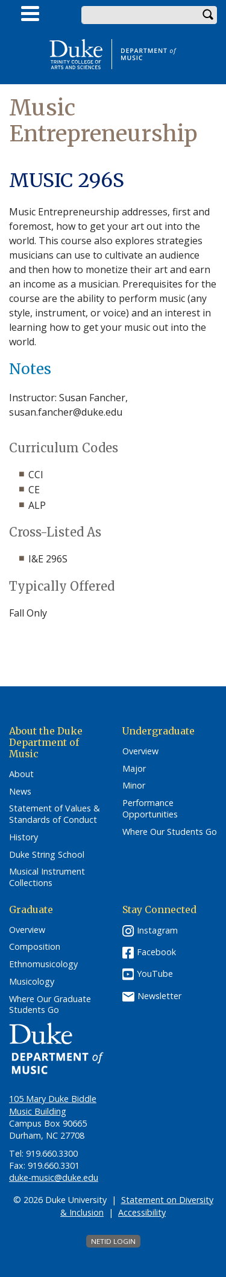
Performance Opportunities (150, 809)
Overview (140, 751)
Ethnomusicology (43, 964)
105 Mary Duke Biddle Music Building (52, 1104)
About (21, 774)
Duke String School (46, 854)
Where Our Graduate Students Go (50, 1005)
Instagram (157, 930)
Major (134, 768)
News (20, 791)
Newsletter (159, 996)
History (23, 837)
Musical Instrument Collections (47, 877)
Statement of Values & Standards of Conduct (54, 814)
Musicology (31, 981)
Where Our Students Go (169, 831)
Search (208, 15)
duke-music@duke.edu (53, 1177)
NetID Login (113, 1241)
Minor (133, 785)
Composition (34, 946)
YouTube (155, 973)
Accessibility (142, 1212)
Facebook (156, 952)
